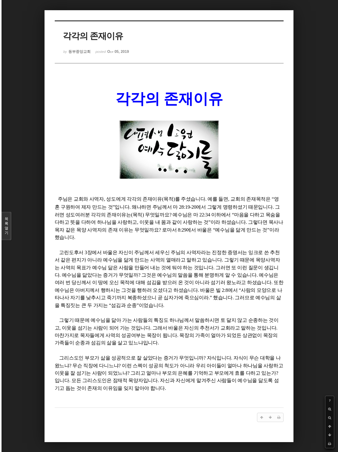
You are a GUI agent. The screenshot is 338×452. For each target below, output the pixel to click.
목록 (6, 226)
